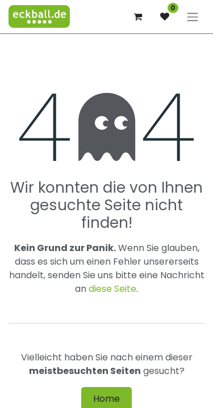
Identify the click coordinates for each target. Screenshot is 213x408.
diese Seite (112, 288)
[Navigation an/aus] (192, 17)
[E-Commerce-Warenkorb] (137, 16)
